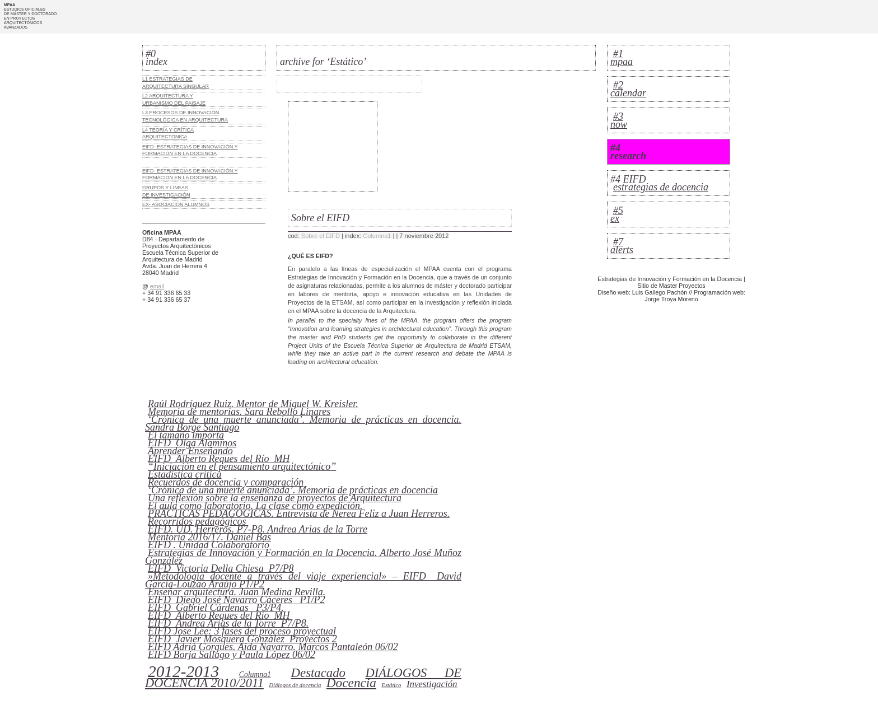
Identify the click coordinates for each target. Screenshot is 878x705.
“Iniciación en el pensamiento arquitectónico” (242, 466)
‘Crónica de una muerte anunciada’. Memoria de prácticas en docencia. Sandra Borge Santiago (303, 423)
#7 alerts (621, 245)
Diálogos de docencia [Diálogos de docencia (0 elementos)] (295, 685)
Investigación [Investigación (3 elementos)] (432, 684)
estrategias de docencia (660, 187)
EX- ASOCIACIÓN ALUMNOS (175, 204)
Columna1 (377, 235)
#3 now (618, 120)
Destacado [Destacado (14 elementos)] (318, 673)
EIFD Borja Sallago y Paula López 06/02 (231, 654)
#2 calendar (628, 89)
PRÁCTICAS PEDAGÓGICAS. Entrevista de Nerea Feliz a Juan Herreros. (299, 513)
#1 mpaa (621, 57)
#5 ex (616, 214)
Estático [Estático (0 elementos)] (391, 685)
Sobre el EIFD (320, 235)
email (157, 286)
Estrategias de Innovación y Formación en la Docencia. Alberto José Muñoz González (303, 556)
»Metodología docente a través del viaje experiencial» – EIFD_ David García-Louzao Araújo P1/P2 (303, 580)
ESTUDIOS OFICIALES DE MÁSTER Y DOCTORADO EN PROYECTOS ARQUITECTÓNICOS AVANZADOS (30, 18)
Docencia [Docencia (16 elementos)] (351, 682)
